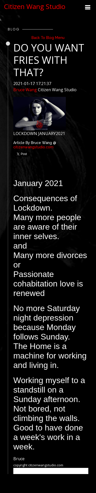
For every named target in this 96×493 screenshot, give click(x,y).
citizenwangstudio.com (33, 147)
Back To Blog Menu (48, 38)
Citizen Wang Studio (34, 6)
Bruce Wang (25, 90)
